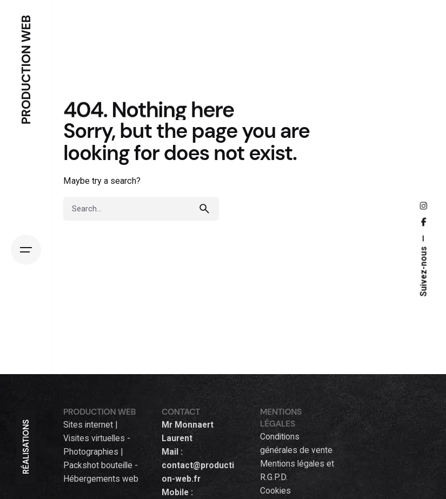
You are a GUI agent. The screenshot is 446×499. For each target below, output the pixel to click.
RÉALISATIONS (26, 447)
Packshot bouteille (97, 465)
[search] (207, 209)
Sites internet (88, 425)
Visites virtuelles (94, 438)
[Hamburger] (26, 250)
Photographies (90, 452)
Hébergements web (100, 479)
